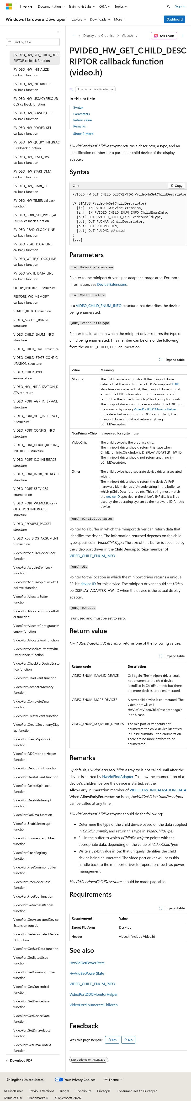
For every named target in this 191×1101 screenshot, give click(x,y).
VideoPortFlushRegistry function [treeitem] (30, 855)
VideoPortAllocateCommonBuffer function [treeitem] (36, 614)
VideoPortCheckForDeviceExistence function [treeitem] (36, 666)
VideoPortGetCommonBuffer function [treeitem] (34, 975)
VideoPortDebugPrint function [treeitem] (35, 768)
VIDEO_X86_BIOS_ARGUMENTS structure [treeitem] (35, 541)
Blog (63, 1091)
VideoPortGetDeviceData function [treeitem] (31, 1018)
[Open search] (168, 6)
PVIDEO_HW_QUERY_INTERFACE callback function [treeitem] (36, 145)
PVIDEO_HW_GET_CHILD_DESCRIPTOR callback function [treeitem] (36, 58)
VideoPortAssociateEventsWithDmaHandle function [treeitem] (35, 651)
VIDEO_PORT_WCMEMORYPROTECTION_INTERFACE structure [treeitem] (35, 509)
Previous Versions (41, 1091)
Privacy (102, 1091)
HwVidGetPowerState (87, 962)
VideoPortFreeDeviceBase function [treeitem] (31, 884)
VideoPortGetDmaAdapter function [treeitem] (32, 1033)
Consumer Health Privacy (135, 1091)
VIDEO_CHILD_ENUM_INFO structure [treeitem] (33, 337)
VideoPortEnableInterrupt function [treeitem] (31, 826)
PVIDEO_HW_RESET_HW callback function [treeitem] (31, 159)
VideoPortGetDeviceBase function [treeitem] (31, 1004)
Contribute (83, 1091)
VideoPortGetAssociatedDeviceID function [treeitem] (36, 937)
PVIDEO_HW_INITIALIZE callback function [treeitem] (31, 72)
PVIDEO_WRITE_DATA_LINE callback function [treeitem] (33, 276)
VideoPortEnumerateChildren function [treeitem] (34, 841)
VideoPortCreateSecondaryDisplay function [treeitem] (36, 727)
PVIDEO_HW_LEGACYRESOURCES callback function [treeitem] (35, 101)
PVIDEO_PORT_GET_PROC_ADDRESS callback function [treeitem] (35, 218)
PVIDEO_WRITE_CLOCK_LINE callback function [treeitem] (34, 261)
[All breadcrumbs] (73, 36)
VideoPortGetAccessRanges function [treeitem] (33, 908)
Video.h (127, 35)
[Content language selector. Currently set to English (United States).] (26, 1080)
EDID (175, 384)
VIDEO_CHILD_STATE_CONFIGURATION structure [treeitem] (35, 360)
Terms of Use (13, 1098)
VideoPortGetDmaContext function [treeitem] (32, 1048)
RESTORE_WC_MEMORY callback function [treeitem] (31, 299)
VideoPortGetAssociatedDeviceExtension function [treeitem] (35, 922)
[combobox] (33, 42)
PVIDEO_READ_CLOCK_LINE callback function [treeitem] (34, 232)
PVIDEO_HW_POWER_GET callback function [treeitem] (32, 116)
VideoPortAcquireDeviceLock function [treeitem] (34, 555)
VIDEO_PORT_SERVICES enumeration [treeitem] (30, 491)
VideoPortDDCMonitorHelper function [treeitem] (34, 756)
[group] (128, 217)
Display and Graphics (98, 35)
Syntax (78, 107)
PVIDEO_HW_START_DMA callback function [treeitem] (32, 174)
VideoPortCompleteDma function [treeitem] (31, 704)
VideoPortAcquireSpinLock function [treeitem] (32, 570)
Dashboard (175, 19)
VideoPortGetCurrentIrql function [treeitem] (31, 989)
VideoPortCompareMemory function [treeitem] (33, 689)
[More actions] (183, 36)
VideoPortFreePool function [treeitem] (33, 896)
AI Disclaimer (13, 1091)
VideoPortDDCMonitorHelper (155, 409)
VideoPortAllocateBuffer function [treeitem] (30, 599)
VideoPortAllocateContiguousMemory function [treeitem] (36, 628)
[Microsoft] (9, 6)
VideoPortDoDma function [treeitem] (32, 814)
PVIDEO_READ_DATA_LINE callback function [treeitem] (32, 247)
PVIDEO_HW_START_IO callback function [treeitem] (30, 189)
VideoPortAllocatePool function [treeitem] (36, 640)
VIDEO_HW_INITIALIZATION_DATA (158, 789)
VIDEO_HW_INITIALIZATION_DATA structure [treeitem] (35, 389)
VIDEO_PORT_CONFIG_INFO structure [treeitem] (34, 433)
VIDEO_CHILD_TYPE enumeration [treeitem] (28, 375)
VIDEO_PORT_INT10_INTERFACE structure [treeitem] (36, 477)
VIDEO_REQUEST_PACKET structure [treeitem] (32, 526)
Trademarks (36, 1098)
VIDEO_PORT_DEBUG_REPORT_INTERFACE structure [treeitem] (36, 448)
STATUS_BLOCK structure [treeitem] (32, 311)
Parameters (81, 113)
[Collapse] (58, 32)
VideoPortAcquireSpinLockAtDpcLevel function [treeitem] (35, 585)
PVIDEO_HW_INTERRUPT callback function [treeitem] (31, 87)
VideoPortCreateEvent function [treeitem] (35, 716)
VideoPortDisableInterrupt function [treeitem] (32, 803)
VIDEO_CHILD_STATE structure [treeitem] (35, 349)
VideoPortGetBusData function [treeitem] (35, 948)
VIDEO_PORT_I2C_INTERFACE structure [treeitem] (34, 462)
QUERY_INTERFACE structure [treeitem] (34, 288)
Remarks (79, 126)
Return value (82, 120)
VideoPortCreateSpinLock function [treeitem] (32, 742)
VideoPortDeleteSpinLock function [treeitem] (31, 788)
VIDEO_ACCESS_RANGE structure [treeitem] (30, 323)
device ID (113, 496)
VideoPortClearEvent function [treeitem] (34, 678)
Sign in (180, 6)
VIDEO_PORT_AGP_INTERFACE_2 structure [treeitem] (36, 418)
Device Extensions (112, 284)
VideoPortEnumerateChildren (93, 1004)
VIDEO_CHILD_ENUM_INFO (99, 305)
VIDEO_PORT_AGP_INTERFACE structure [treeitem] (35, 404)
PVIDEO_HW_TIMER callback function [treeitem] (34, 203)
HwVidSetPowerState (86, 973)
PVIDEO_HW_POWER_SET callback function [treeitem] (32, 130)
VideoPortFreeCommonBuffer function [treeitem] (34, 870)
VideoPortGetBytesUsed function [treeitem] (30, 960)
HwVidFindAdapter (117, 776)
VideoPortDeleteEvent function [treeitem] (35, 777)
